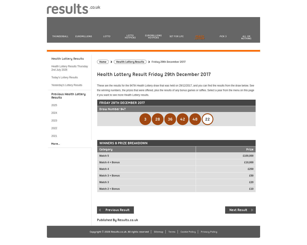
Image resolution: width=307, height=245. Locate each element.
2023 (54, 120)
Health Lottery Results (67, 59)
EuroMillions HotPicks (153, 36)
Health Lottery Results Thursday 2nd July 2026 (69, 68)
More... (55, 143)
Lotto (106, 36)
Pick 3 (223, 36)
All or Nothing (246, 37)
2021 (54, 135)
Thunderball (60, 36)
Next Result (238, 210)
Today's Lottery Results (64, 77)
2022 (54, 128)
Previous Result (118, 210)
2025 (54, 105)
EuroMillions (83, 36)
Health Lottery (200, 37)
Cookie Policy (188, 231)
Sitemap (158, 231)
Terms (171, 231)
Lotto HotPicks (130, 36)
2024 (54, 112)
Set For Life (176, 36)
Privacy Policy (209, 231)
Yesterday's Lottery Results (66, 85)
